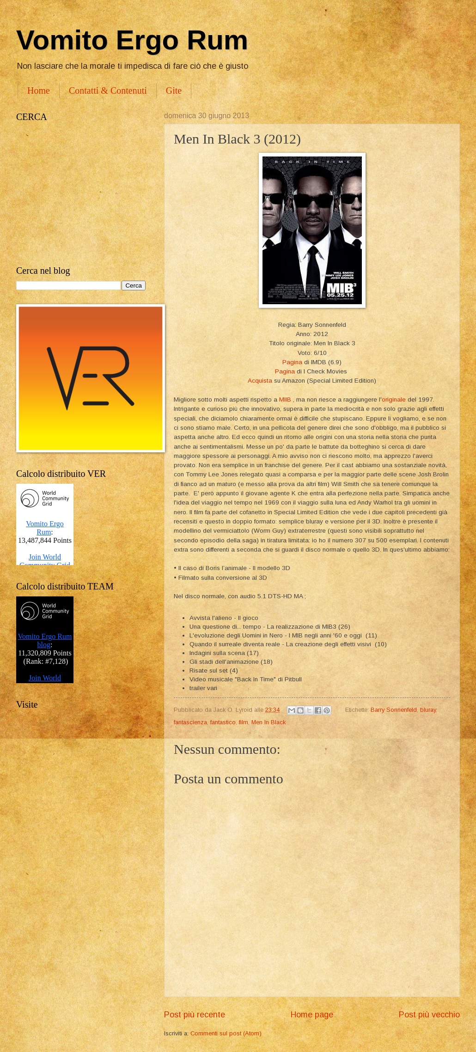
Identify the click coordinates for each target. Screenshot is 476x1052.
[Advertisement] (81, 194)
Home (38, 90)
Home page (312, 1014)
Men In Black (268, 722)
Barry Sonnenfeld (394, 709)
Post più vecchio (429, 1014)
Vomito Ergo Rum (132, 39)
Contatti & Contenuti (108, 90)
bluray (428, 709)
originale (394, 399)
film (243, 722)
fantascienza (190, 722)
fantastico (223, 722)
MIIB (285, 399)
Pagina (292, 362)
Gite (174, 90)
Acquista (260, 380)
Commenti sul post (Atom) (226, 1033)
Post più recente (194, 1014)
